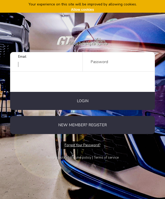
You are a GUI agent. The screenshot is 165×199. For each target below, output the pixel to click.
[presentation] (82, 82)
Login (82, 101)
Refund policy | (81, 157)
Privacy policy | (58, 157)
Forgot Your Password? (82, 145)
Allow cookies (82, 9)
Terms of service (106, 157)
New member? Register (82, 125)
